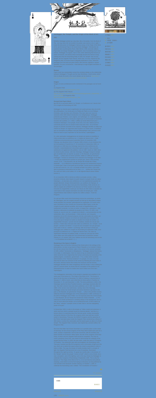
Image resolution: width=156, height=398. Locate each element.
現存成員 (109, 57)
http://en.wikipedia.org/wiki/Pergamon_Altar (67, 97)
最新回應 (109, 52)
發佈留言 (97, 384)
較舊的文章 (98, 391)
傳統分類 (109, 60)
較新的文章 (57, 391)
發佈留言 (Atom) (63, 395)
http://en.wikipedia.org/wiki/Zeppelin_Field (67, 90)
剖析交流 (109, 49)
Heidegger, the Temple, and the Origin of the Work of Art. (76, 34)
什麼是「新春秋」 (112, 40)
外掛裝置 (109, 65)
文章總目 (109, 62)
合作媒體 (109, 43)
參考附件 (109, 46)
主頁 (108, 38)
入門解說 (109, 35)
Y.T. (58, 37)
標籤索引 (109, 54)
